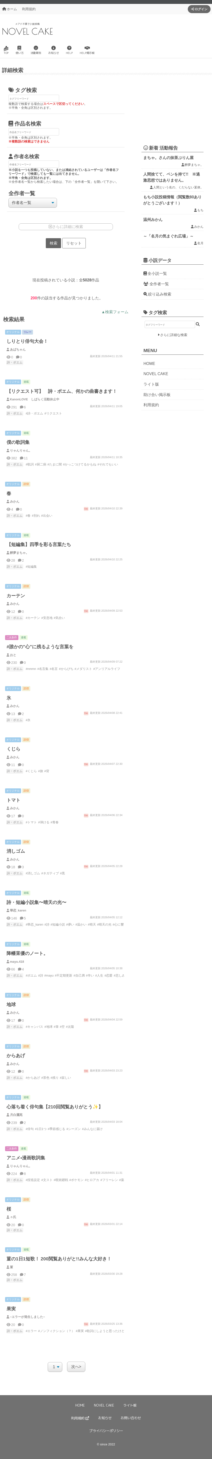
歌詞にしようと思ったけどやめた (110, 1331)
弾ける (44, 822)
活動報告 (36, 50)
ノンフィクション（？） (57, 1331)
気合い (60, 618)
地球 (11, 1004)
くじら (13, 749)
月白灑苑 (16, 1115)
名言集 (43, 669)
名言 (54, 669)
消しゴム (16, 851)
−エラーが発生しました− (27, 1317)
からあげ (16, 1055)
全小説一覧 (157, 273)
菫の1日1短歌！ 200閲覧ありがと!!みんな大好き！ (59, 1259)
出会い (47, 515)
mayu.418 (17, 961)
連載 (26, 381)
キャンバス (35, 1027)
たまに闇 (55, 464)
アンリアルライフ (107, 669)
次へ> (76, 1367)
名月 (200, 243)
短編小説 (58, 925)
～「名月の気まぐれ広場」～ (168, 236)
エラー (32, 1331)
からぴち (67, 669)
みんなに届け (93, 1129)
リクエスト (54, 413)
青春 (55, 822)
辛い (91, 976)
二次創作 (11, 637)
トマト (13, 800)
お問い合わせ (131, 1418)
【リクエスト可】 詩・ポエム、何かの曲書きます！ (62, 391)
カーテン (16, 596)
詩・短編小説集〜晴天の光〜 (36, 902)
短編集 (32, 567)
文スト (48, 1180)
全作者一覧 (156, 284)
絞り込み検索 (159, 294)
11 (26, 458)
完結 (86, 509)
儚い (71, 925)
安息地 (48, 618)
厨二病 (41, 464)
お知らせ (53, 50)
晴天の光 (105, 925)
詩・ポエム (15, 362)
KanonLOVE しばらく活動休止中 (35, 399)
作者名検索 (26, 156)
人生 (100, 976)
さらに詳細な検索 (173, 335)
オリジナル (13, 332)
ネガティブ (51, 873)
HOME (149, 364)
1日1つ (42, 1129)
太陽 (71, 1027)
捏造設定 (33, 1180)
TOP (6, 50)
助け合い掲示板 (157, 395)
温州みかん (153, 220)
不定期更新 (64, 976)
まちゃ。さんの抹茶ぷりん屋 (168, 158)
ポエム (32, 976)
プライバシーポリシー (106, 1430)
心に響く (120, 925)
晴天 (93, 925)
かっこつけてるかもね (80, 464)
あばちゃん (18, 349)
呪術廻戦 (61, 1180)
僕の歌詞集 (18, 442)
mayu (50, 976)
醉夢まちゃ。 (19, 553)
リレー (27, 332)
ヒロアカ (92, 1180)
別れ (37, 515)
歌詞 (30, 464)
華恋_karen (18, 910)
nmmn (31, 669)
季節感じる (57, 1129)
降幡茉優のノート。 (27, 953)
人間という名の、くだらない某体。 (178, 187)
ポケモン (77, 1180)
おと (13, 655)
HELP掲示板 (87, 50)
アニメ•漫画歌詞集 (26, 1158)
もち (200, 210)
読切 (26, 484)
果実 (11, 1308)
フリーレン (110, 1180)
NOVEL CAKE (155, 374)
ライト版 (151, 384)
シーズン (74, 1129)
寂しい (66, 1078)
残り (55, 1078)
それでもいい (108, 464)
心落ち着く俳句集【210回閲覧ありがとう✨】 (55, 1107)
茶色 (46, 1078)
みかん (14, 502)
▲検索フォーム (114, 312)
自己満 (80, 976)
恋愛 (109, 976)
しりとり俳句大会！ (27, 341)
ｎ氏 (13, 1217)
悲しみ (120, 976)
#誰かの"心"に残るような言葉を (40, 646)
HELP (69, 50)
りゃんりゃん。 (21, 450)
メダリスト (84, 669)
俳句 (30, 1129)
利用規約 (29, 9)
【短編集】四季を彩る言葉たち (39, 544)
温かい (81, 925)
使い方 (20, 50)
